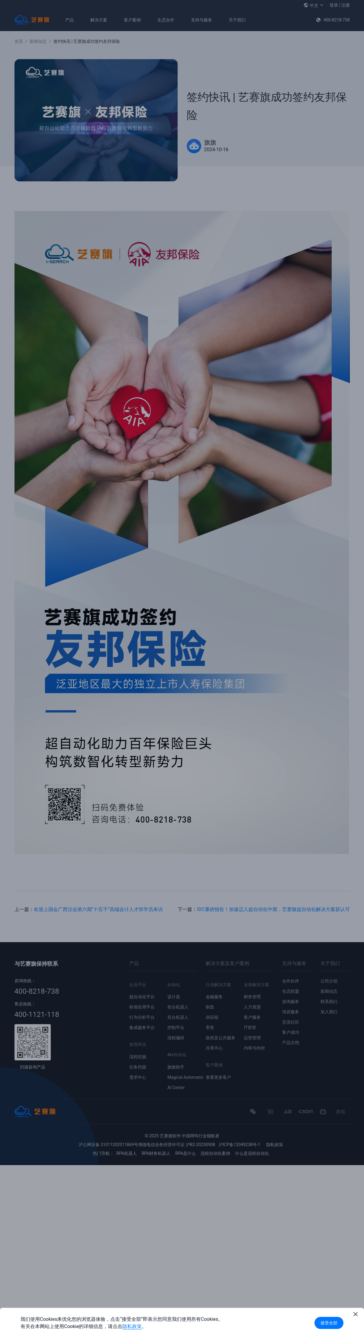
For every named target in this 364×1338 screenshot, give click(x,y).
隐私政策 (132, 1326)
